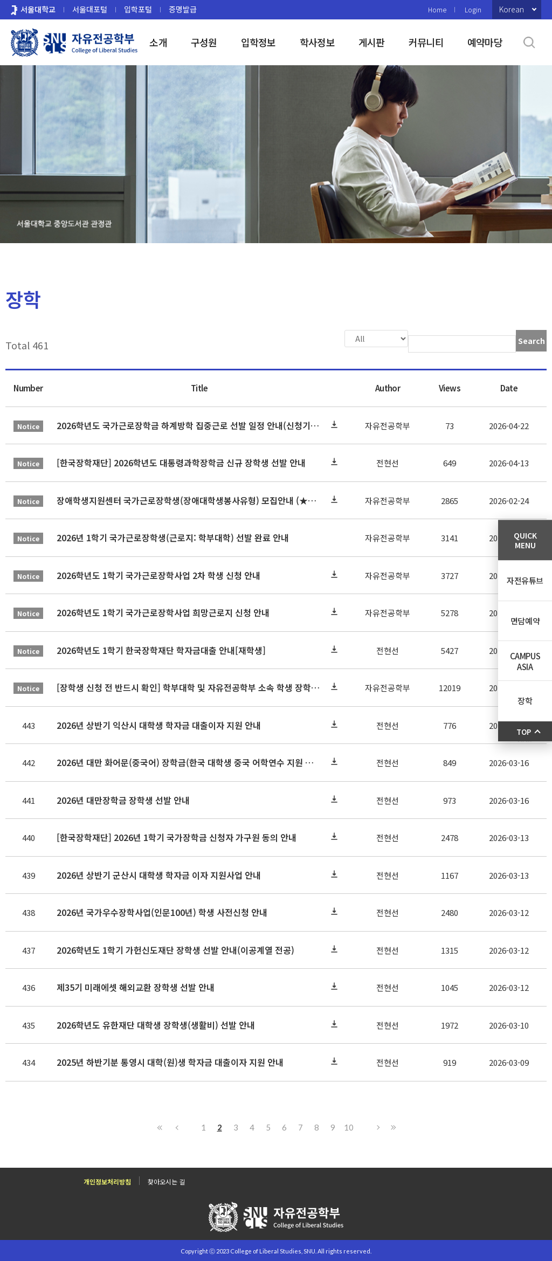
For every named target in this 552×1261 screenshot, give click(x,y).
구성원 (204, 42)
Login (473, 9)
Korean (511, 9)
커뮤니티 (426, 42)
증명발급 (183, 9)
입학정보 (258, 42)
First (160, 1126)
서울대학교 (38, 9)
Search (531, 340)
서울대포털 (89, 9)
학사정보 (317, 42)
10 (349, 1126)
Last (392, 1126)
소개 (158, 42)
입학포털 (138, 9)
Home (437, 9)
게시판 (371, 42)
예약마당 (484, 42)
